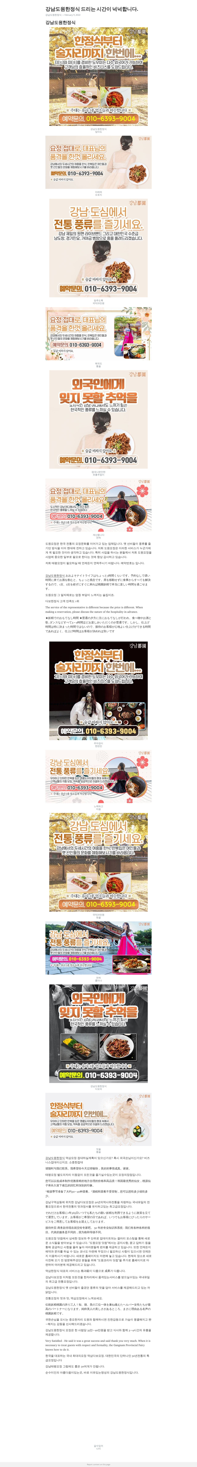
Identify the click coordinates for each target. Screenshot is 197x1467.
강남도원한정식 (53, 15)
